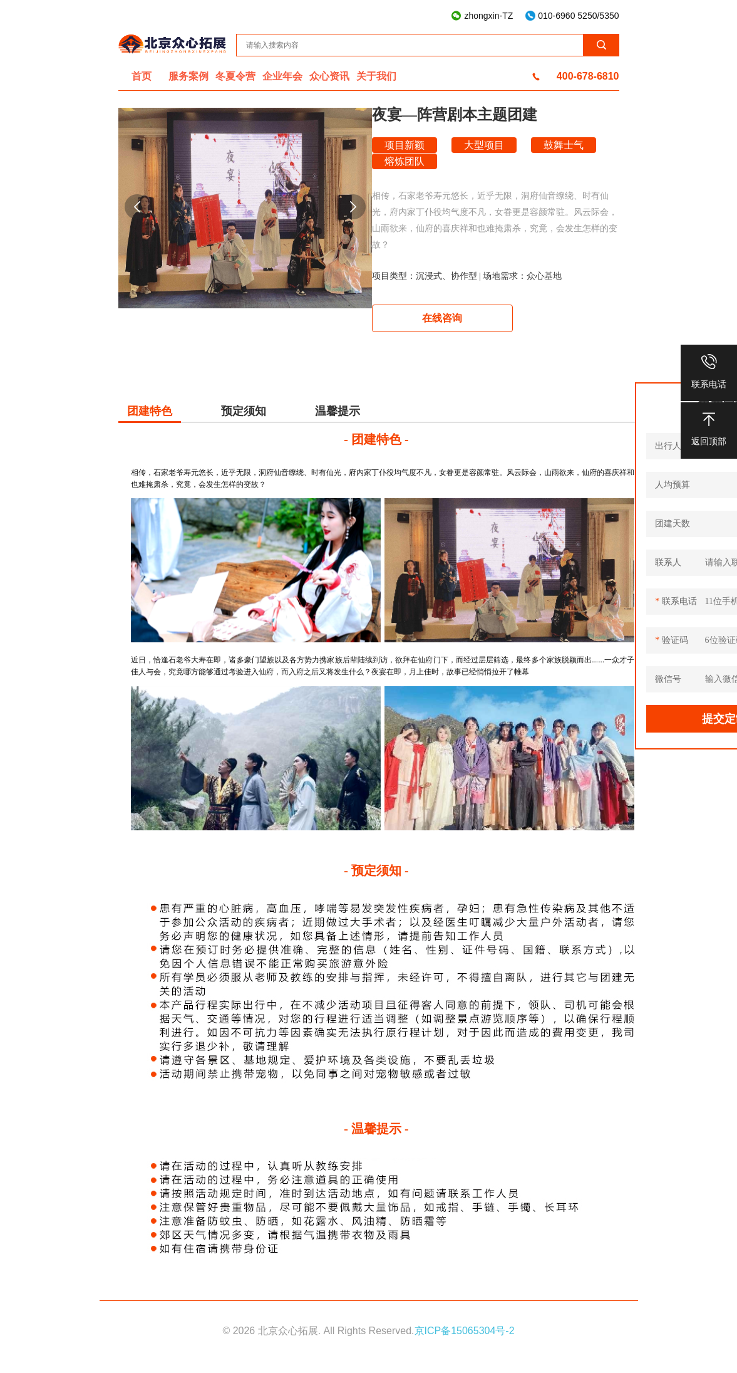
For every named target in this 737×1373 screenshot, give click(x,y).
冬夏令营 (235, 76)
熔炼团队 (404, 161)
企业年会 (282, 76)
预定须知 (243, 411)
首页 (141, 76)
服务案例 (188, 76)
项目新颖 (404, 145)
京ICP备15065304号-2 (465, 1330)
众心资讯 (329, 76)
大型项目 (484, 145)
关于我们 (376, 76)
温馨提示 (337, 411)
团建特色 (149, 411)
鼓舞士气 (564, 145)
